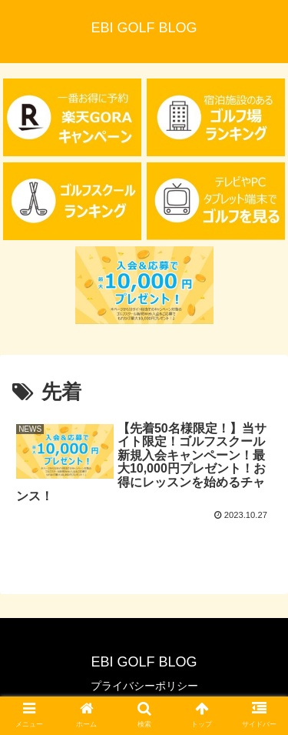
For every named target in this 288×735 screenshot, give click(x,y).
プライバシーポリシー (144, 686)
